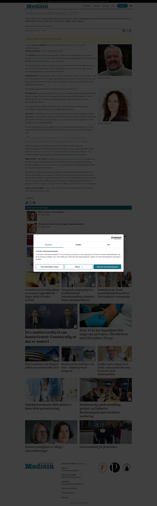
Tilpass (78, 267)
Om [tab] (108, 244)
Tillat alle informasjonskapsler (107, 267)
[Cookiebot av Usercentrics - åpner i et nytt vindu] (112, 238)
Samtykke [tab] (48, 244)
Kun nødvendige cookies (50, 267)
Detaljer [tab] (78, 244)
